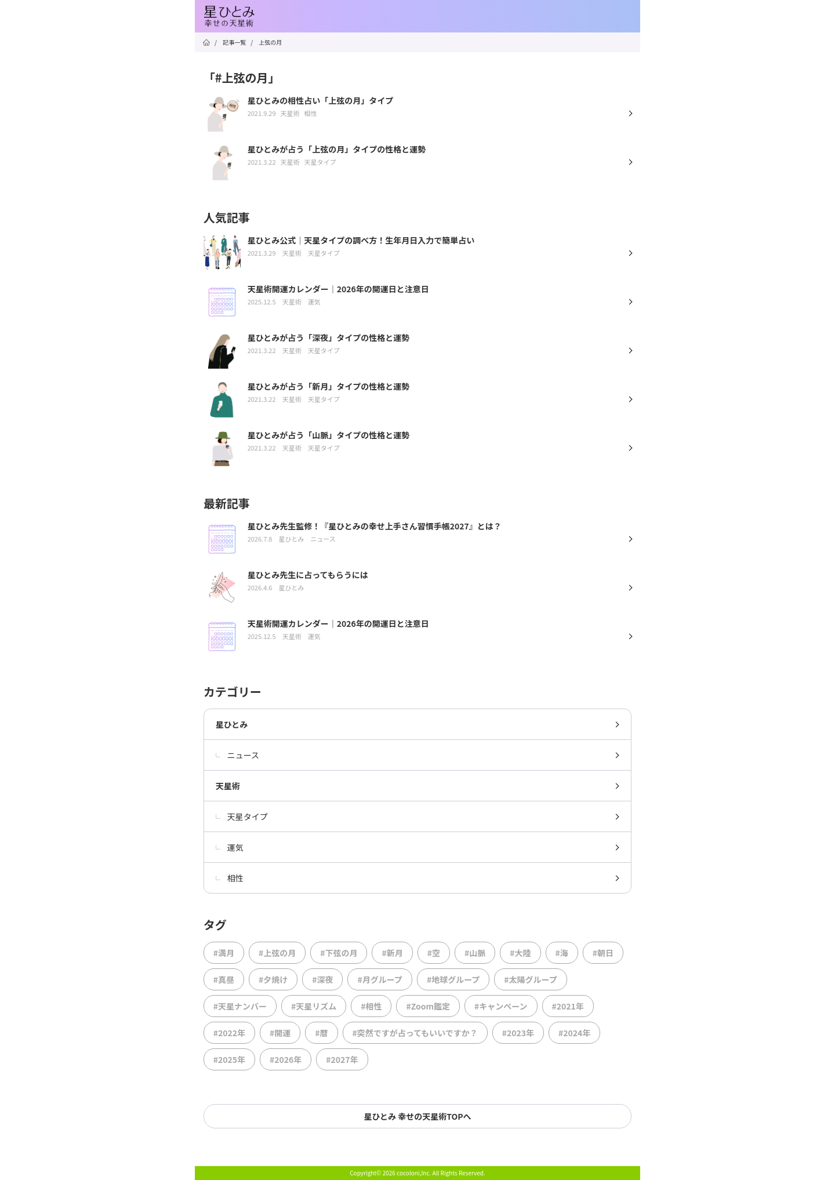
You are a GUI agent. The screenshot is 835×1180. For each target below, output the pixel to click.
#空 (433, 952)
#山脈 (474, 952)
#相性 (371, 1006)
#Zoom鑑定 (428, 1006)
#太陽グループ (530, 979)
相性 (230, 878)
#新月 (392, 952)
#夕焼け (273, 979)
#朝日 (603, 952)
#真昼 (223, 979)
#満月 (223, 952)
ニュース (237, 755)
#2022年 (229, 1033)
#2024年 (574, 1033)
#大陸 (520, 952)
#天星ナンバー (240, 1006)
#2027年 (342, 1059)
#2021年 (568, 1006)
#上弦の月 (277, 952)
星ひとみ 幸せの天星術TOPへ (417, 1116)
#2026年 (286, 1059)
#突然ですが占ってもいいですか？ (415, 1033)
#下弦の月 (338, 952)
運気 (230, 847)
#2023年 (518, 1033)
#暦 (321, 1033)
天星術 (228, 785)
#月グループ (379, 979)
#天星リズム (313, 1006)
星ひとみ (232, 724)
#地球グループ (453, 979)
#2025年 (229, 1059)
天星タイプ (242, 816)
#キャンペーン (501, 1006)
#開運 (280, 1033)
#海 (562, 952)
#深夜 (322, 979)
